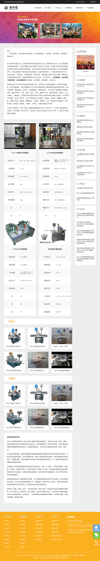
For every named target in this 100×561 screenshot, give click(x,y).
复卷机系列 (39, 539)
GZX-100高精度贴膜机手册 (85, 193)
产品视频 (90, 8)
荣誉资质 (7, 539)
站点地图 (63, 555)
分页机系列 (54, 532)
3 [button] (52, 40)
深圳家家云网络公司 (79, 555)
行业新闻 (22, 524)
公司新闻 (22, 521)
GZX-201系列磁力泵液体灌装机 (41, 370)
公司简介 (7, 521)
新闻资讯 (69, 8)
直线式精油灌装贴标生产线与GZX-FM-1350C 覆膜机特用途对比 (85, 250)
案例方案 (80, 8)
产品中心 (59, 8)
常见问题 (22, 528)
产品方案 (22, 535)
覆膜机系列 (54, 524)
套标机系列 (39, 535)
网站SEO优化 (44, 558)
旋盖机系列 (54, 528)
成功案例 (22, 532)
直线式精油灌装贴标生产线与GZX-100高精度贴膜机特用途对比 (85, 232)
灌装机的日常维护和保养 (85, 127)
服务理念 (7, 535)
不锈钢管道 (63, 558)
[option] (50, 27)
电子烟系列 (39, 532)
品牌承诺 (22, 543)
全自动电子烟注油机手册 (85, 188)
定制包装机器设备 (56, 535)
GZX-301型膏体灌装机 (62, 370)
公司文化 (7, 524)
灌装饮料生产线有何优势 (85, 161)
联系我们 (7, 543)
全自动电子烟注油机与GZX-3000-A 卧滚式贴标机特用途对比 (85, 224)
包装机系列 (39, 528)
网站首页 (38, 8)
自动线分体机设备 (56, 539)
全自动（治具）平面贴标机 (62, 346)
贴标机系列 (39, 521)
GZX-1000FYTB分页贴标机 (15, 346)
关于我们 (48, 8)
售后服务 (22, 547)
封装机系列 (54, 521)
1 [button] (48, 40)
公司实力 (7, 532)
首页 (8, 51)
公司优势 (7, 547)
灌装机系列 (39, 524)
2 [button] (50, 40)
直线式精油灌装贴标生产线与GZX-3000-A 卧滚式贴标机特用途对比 (85, 241)
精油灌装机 (56, 558)
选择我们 (22, 539)
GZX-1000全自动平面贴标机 (40, 346)
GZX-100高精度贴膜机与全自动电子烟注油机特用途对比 (85, 215)
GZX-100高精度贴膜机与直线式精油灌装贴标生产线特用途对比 (85, 258)
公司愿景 (7, 528)
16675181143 (80, 2)
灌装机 (51, 558)
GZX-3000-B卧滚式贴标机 (15, 370)
